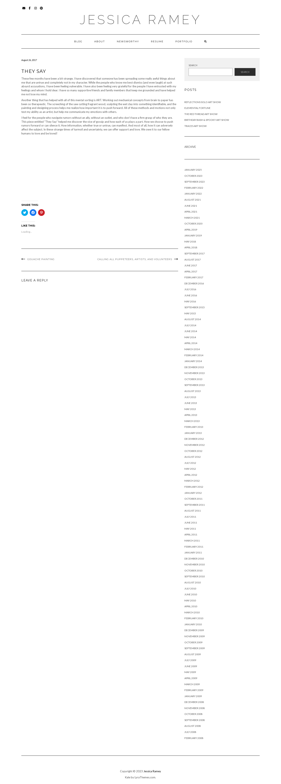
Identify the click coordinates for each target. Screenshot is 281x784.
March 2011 (192, 540)
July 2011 (190, 516)
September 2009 (194, 648)
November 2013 (194, 373)
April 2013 (190, 414)
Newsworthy (128, 41)
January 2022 (193, 193)
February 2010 (193, 618)
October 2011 (193, 498)
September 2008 (194, 720)
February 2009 (193, 690)
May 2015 (190, 313)
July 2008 (190, 732)
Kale (127, 777)
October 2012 (193, 451)
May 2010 (190, 600)
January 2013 (193, 433)
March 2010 (192, 612)
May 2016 (190, 301)
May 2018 (190, 241)
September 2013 (194, 385)
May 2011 (190, 528)
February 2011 (193, 546)
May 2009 (190, 672)
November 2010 (194, 564)
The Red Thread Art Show (200, 114)
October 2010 (193, 570)
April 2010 (190, 606)
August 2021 (192, 199)
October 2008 (193, 714)
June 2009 (190, 666)
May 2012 (190, 468)
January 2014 (193, 361)
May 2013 (190, 409)
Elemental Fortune (197, 108)
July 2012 (190, 462)
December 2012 (194, 438)
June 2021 (190, 205)
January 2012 (193, 492)
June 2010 (190, 594)
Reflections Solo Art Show (202, 102)
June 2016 (190, 295)
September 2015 (194, 307)
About (99, 41)
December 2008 (194, 702)
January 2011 (193, 552)
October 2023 (193, 175)
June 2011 (190, 522)
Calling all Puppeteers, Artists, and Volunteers (134, 259)
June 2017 (190, 265)
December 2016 (194, 283)
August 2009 (192, 654)
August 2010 (192, 582)
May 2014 (190, 337)
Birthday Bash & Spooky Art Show (206, 119)
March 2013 (192, 421)
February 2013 (193, 426)
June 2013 (190, 403)
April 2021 (190, 211)
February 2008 (193, 738)
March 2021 (192, 217)
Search (193, 65)
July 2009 (190, 660)
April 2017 (190, 271)
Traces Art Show (195, 126)
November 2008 (194, 708)
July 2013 (190, 397)
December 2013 (194, 367)
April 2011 (190, 534)
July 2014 (190, 325)
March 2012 (192, 480)
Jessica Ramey (141, 19)
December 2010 (194, 558)
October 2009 (193, 642)
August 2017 (192, 259)
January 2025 (193, 169)
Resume (157, 41)
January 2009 (193, 696)
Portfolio (183, 41)
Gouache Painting (41, 259)
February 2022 (193, 187)
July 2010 (190, 588)
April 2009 (190, 678)
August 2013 (192, 391)
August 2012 (192, 456)
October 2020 (193, 223)
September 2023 (194, 181)
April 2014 (190, 343)
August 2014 (192, 319)
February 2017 (193, 277)
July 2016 (190, 289)
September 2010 (194, 576)
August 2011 (192, 510)
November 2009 (194, 636)
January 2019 (193, 235)
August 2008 (192, 725)
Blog (78, 41)
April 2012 (190, 474)
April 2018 (190, 247)
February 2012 (193, 486)
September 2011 (194, 504)
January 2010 (193, 624)
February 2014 (193, 355)
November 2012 (194, 444)
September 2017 (194, 253)
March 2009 (192, 684)
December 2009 (194, 630)
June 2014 (190, 331)
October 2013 (193, 379)
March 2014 (192, 349)
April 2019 (190, 229)
